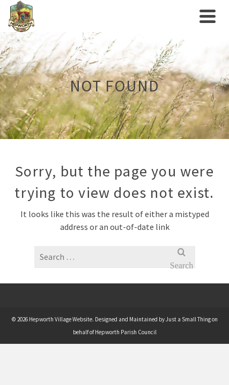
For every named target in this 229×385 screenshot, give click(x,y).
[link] (101, 16)
